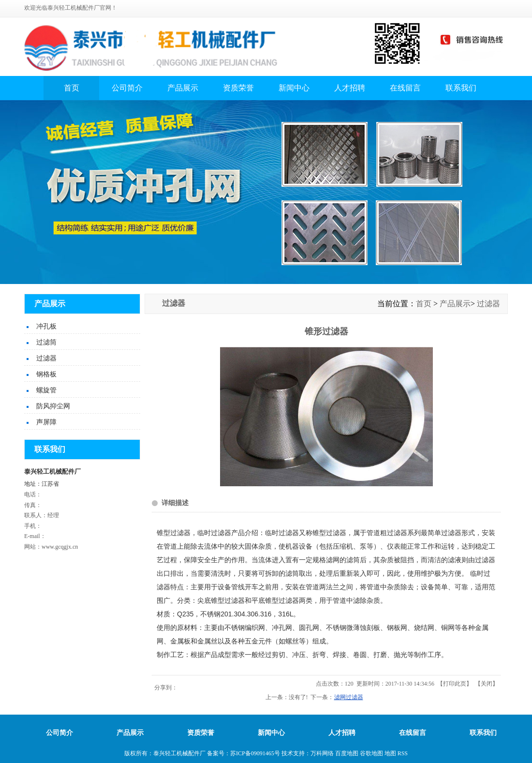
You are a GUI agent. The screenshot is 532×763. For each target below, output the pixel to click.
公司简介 (127, 88)
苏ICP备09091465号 (255, 753)
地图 (390, 753)
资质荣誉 (238, 88)
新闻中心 (294, 88)
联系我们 (460, 88)
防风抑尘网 (53, 406)
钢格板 (46, 374)
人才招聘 (349, 88)
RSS (403, 753)
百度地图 (346, 753)
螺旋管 (46, 390)
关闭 (486, 683)
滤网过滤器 (348, 697)
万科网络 (322, 753)
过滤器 (46, 358)
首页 (71, 88)
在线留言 (405, 88)
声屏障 (46, 422)
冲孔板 (46, 326)
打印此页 (454, 683)
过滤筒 (46, 342)
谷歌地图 (371, 753)
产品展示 (182, 88)
